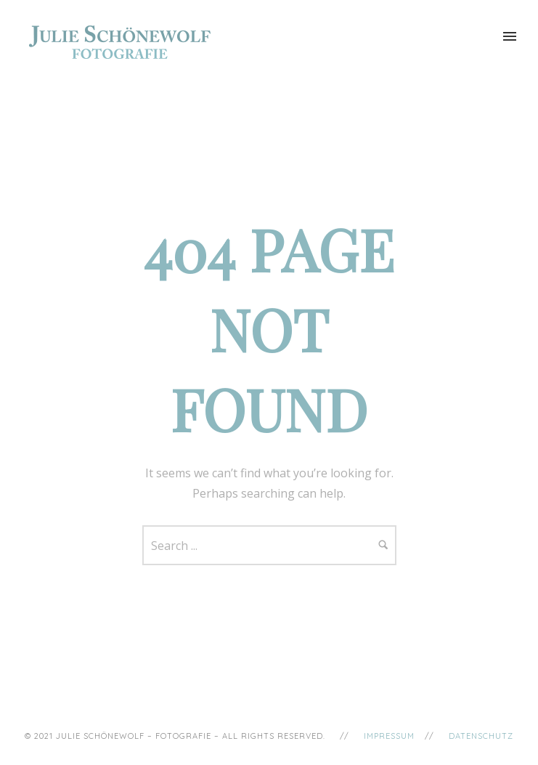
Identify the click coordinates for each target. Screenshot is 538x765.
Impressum (389, 736)
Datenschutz (481, 736)
